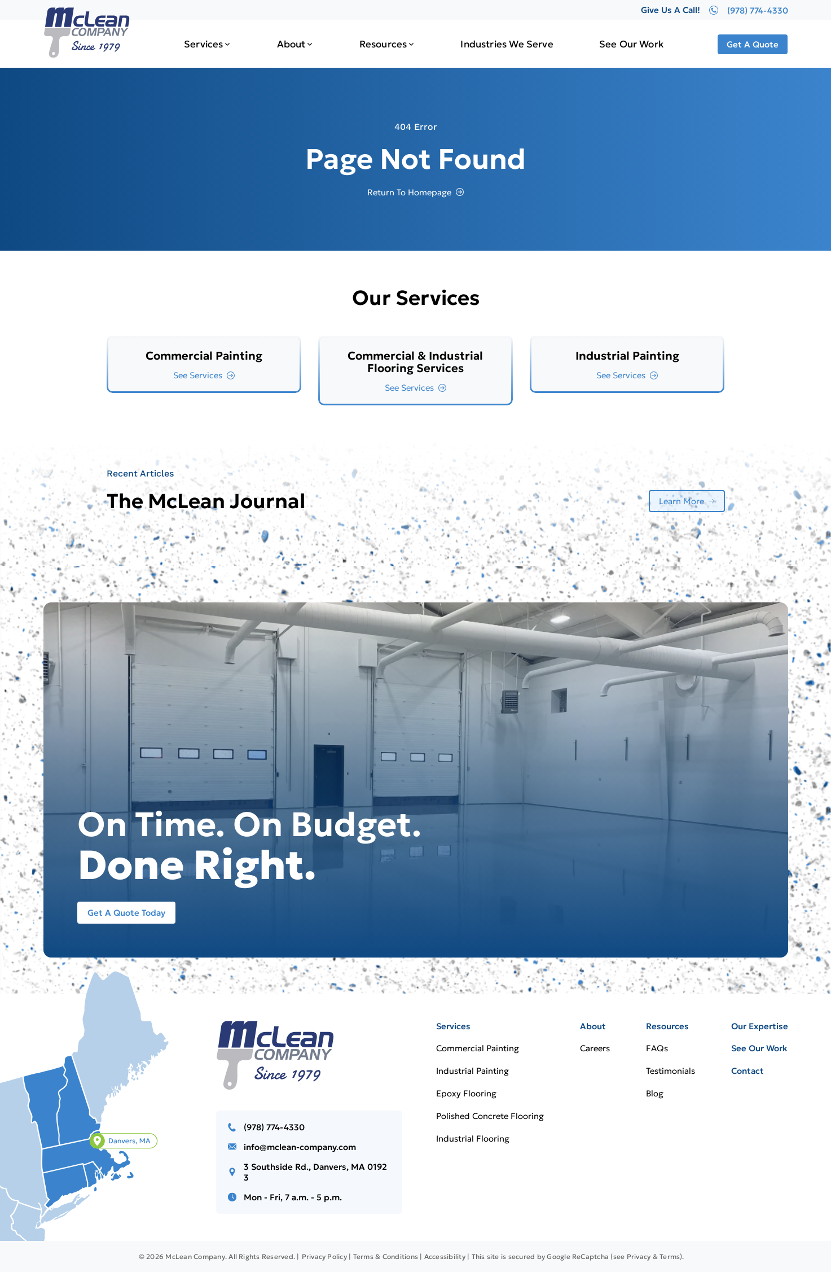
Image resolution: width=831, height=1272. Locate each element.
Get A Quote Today (126, 912)
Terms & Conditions (385, 1256)
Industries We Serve (506, 44)
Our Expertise (759, 1026)
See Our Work (631, 44)
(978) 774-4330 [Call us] (274, 1127)
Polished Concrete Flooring (490, 1116)
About (291, 44)
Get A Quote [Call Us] (753, 44)
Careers (595, 1048)
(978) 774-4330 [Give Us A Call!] (748, 10)
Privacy (639, 1256)
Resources (383, 44)
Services (203, 44)
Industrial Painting (472, 1070)
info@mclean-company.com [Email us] (300, 1147)
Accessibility (444, 1256)
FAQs (657, 1048)
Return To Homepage (409, 192)
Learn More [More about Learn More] (681, 501)
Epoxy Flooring (466, 1093)
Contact (747, 1070)
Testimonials (670, 1070)
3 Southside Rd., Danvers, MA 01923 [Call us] (315, 1172)
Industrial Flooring (472, 1138)
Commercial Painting (477, 1048)
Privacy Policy (324, 1256)
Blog (654, 1093)
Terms (669, 1256)
